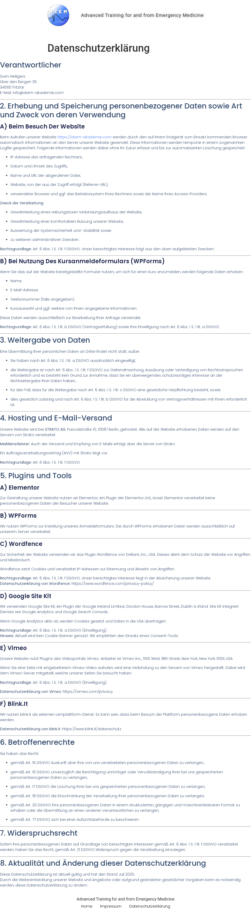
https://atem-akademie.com (84, 137)
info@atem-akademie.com (38, 92)
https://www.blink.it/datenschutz (91, 729)
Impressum (110, 906)
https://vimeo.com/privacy (88, 691)
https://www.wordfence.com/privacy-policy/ (113, 583)
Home (125, 30)
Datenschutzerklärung (149, 906)
